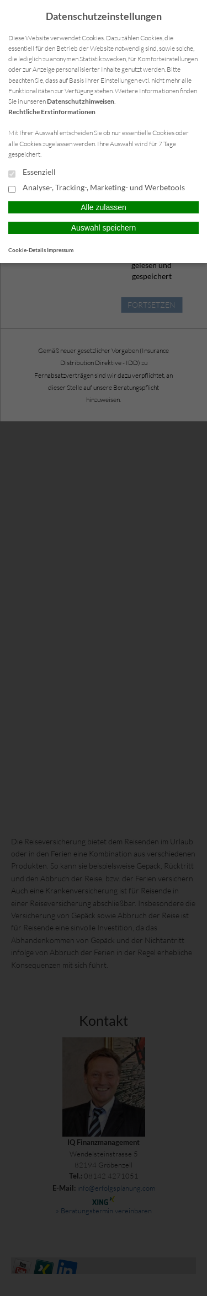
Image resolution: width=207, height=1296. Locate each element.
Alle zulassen (103, 207)
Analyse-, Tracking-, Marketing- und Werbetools (96, 188)
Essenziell (32, 173)
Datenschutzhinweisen (80, 101)
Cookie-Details (27, 250)
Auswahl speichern (103, 227)
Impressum (60, 250)
